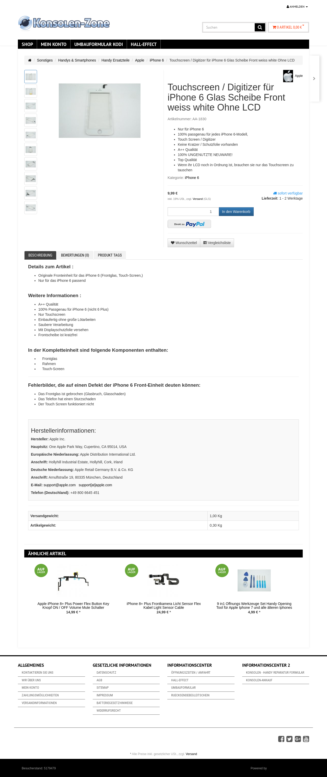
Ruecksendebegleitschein (190, 695)
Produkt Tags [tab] (110, 255)
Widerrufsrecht (109, 710)
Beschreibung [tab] (40, 255)
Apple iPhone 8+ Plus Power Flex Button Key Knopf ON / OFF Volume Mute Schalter (73, 606)
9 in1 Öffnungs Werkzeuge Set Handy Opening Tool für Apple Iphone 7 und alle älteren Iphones (254, 606)
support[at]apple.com (95, 485)
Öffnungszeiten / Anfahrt (191, 672)
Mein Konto (53, 44)
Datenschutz (106, 672)
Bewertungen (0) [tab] (75, 255)
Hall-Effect (144, 44)
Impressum (105, 695)
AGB (99, 680)
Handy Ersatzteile (115, 60)
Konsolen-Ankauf (259, 680)
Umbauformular (183, 687)
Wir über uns (31, 680)
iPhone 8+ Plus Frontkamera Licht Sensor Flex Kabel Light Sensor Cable (164, 606)
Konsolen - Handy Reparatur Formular (275, 672)
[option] (73, 593)
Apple (139, 60)
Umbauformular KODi (98, 44)
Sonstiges (45, 60)
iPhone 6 (157, 60)
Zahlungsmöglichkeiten (40, 695)
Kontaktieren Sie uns (37, 672)
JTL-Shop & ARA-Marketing (286, 768)
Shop (27, 44)
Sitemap (103, 687)
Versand (198, 198)
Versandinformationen (39, 703)
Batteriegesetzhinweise (115, 703)
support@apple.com (60, 485)
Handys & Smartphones (77, 60)
